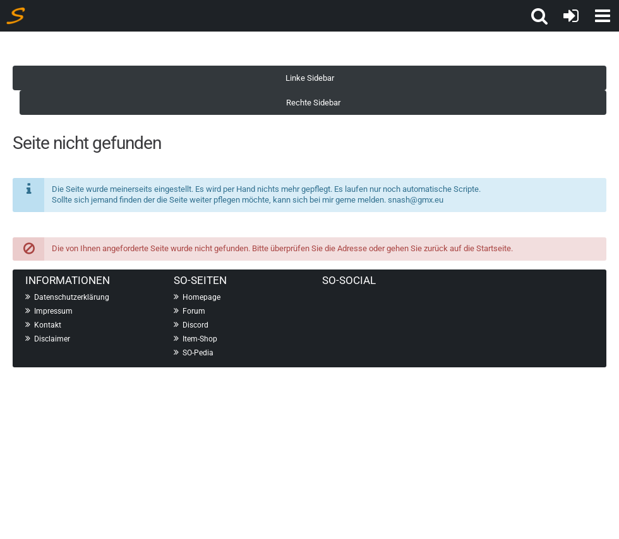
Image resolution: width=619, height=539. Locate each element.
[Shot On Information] (16, 15)
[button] (539, 15)
